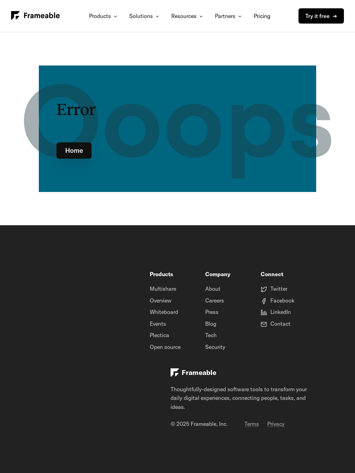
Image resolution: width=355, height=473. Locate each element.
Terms (251, 423)
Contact (280, 323)
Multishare (163, 288)
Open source (165, 346)
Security (215, 346)
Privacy (276, 423)
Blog (210, 323)
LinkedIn (280, 311)
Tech (211, 335)
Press (211, 311)
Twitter (278, 288)
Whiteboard (164, 311)
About (212, 288)
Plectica (159, 335)
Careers (214, 300)
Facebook (282, 300)
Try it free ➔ (321, 15)
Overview (161, 300)
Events (158, 323)
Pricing (262, 15)
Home (74, 150)
